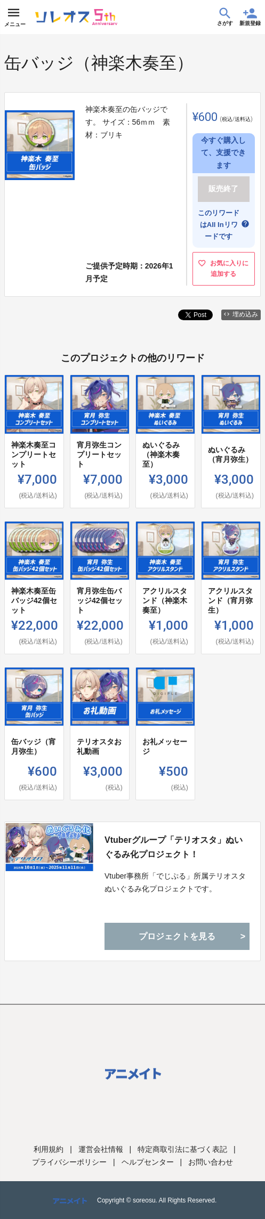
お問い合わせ (210, 1162)
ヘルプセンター (148, 1162)
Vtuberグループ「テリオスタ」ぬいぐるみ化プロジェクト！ (174, 847)
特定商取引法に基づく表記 (182, 1149)
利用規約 (48, 1149)
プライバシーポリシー (69, 1162)
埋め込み (241, 314)
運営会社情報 (100, 1149)
